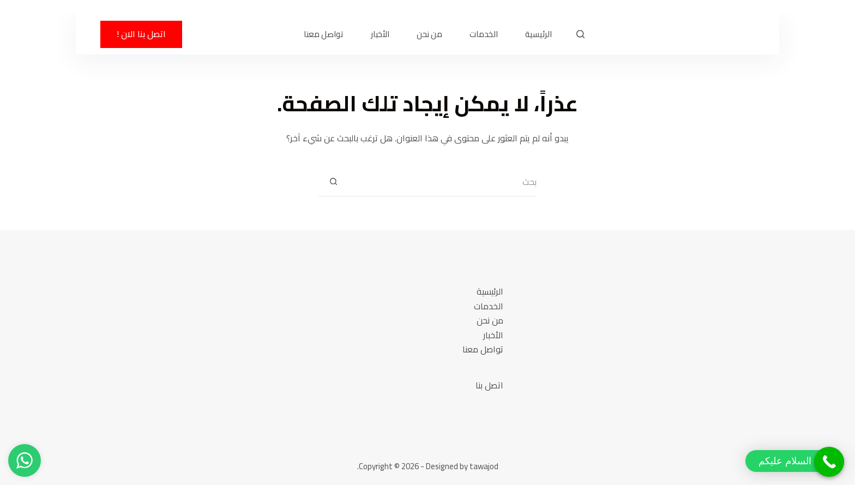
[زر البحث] (333, 182)
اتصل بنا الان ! (141, 34)
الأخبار (380, 34)
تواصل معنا (324, 34)
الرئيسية (538, 34)
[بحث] (580, 34)
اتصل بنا (489, 385)
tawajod (483, 466)
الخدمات (483, 34)
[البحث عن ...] (442, 182)
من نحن (429, 34)
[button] (794, 461)
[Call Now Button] (829, 462)
